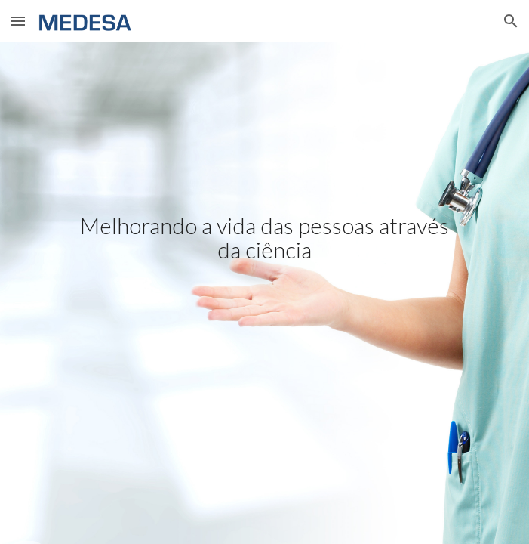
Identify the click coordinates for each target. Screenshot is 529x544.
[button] (18, 21)
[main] (264, 293)
